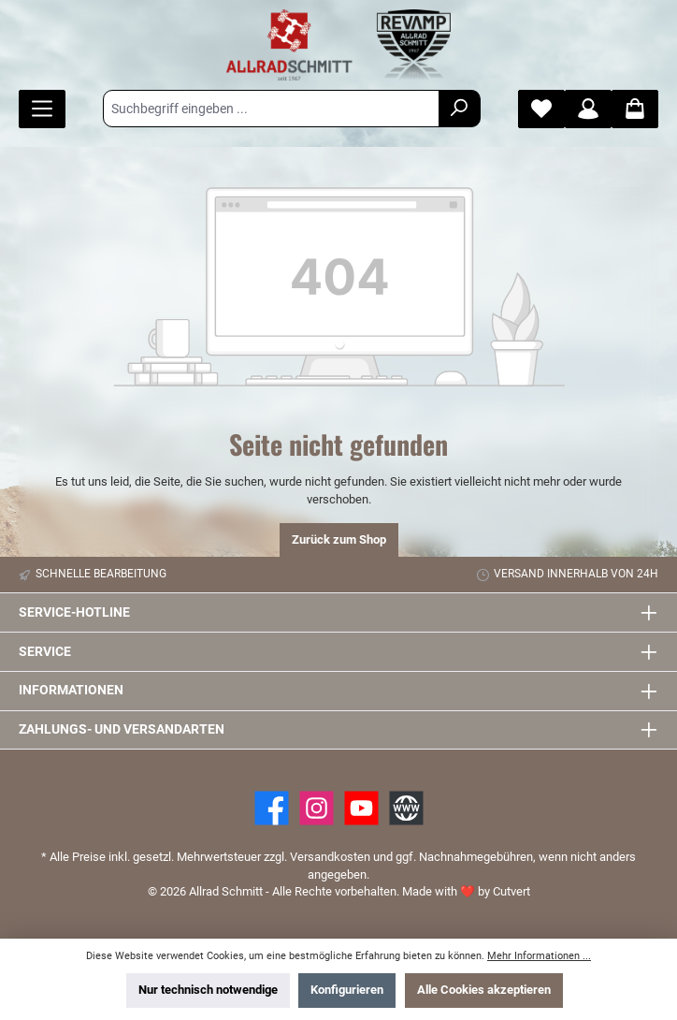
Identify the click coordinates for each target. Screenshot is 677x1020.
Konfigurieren (346, 990)
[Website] (406, 808)
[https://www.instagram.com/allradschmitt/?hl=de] (316, 808)
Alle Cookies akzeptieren (484, 990)
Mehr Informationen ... (539, 956)
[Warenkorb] (635, 109)
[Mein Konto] (588, 109)
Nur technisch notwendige (208, 990)
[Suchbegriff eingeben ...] (271, 108)
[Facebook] (272, 808)
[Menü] (42, 109)
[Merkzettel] (541, 109)
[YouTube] (361, 808)
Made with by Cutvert (466, 891)
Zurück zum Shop (339, 539)
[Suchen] (460, 108)
